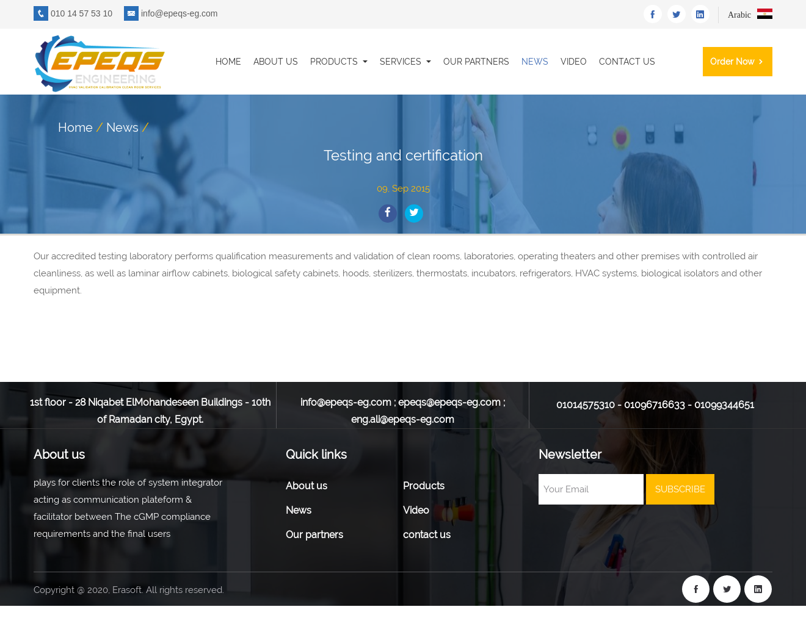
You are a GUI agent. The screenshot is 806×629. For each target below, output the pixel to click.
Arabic (750, 15)
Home (228, 61)
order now (737, 61)
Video (574, 61)
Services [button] (402, 61)
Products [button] (335, 61)
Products (424, 486)
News (534, 61)
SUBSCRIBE (680, 489)
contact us (627, 61)
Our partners (476, 61)
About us (275, 61)
